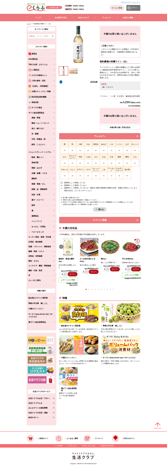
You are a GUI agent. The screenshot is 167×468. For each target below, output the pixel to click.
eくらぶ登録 (117, 8)
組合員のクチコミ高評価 (38, 298)
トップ (29, 24)
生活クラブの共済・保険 (39, 413)
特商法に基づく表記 (89, 446)
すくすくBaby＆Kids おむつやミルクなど (40, 315)
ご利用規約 (59, 446)
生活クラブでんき (39, 403)
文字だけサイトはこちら (130, 2)
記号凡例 (93, 82)
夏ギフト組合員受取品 (37, 322)
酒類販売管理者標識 (107, 446)
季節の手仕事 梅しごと (38, 303)
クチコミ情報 (103, 221)
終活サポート (39, 417)
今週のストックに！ (36, 309)
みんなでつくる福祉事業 (39, 408)
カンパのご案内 (34, 280)
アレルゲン (102, 137)
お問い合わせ (73, 446)
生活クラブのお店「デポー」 (39, 398)
